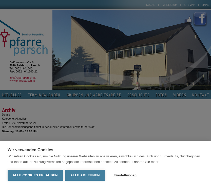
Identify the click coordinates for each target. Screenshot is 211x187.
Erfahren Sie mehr (145, 162)
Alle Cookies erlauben (35, 175)
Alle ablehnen (85, 175)
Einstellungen (125, 175)
